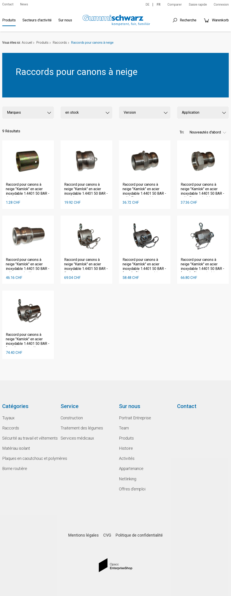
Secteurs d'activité (37, 20)
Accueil (27, 42)
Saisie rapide (198, 4)
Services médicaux (77, 438)
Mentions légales (83, 535)
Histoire (126, 448)
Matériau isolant (16, 448)
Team (124, 428)
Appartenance (131, 468)
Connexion (221, 4)
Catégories (15, 406)
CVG (107, 535)
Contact (7, 4)
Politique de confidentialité (139, 535)
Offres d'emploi (132, 489)
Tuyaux (8, 417)
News (24, 4)
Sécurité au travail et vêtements (28, 438)
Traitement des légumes (82, 428)
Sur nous (65, 20)
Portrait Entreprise (135, 417)
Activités (126, 458)
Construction (72, 417)
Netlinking (127, 478)
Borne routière (14, 468)
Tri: (182, 132)
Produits (9, 20)
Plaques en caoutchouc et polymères (28, 458)
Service (70, 406)
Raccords (60, 42)
